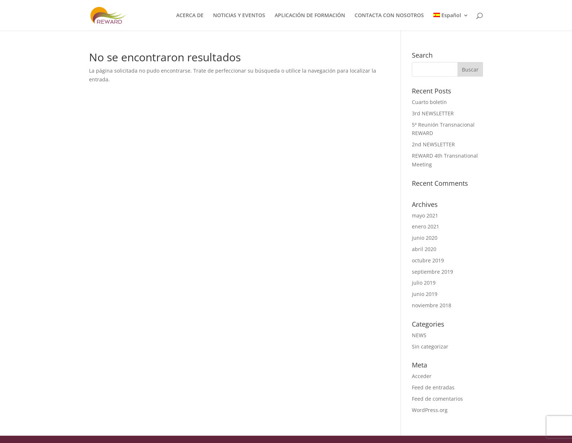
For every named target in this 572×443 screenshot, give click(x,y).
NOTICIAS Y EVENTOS (239, 16)
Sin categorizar (430, 346)
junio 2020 (424, 237)
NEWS (419, 335)
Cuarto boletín (429, 102)
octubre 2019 (428, 260)
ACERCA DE (190, 16)
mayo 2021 (425, 215)
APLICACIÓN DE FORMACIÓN (310, 16)
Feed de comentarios (437, 398)
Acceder (422, 376)
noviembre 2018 (431, 305)
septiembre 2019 (432, 271)
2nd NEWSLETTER (433, 144)
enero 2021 (425, 226)
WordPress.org (430, 410)
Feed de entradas (433, 387)
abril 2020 (424, 249)
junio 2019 (424, 293)
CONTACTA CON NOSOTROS (389, 16)
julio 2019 (424, 282)
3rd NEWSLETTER (433, 113)
